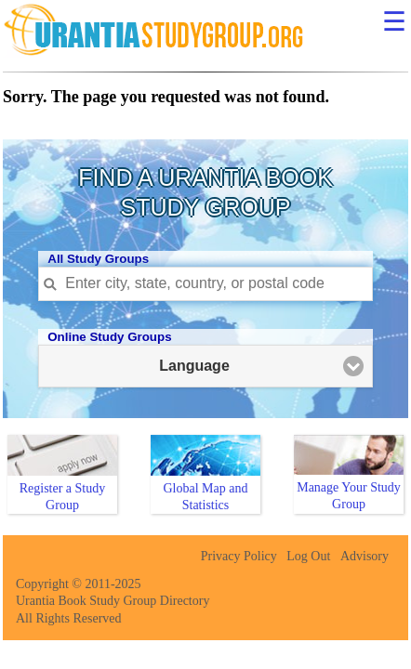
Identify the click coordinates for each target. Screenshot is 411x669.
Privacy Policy (239, 556)
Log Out (308, 556)
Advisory (364, 556)
